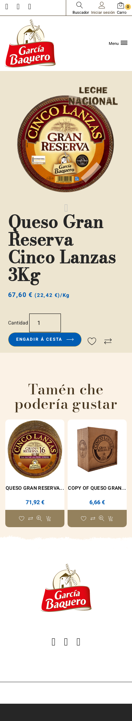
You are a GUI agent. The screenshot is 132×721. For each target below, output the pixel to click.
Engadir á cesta (45, 339)
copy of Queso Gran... (97, 488)
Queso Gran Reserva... (35, 488)
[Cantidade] (45, 323)
